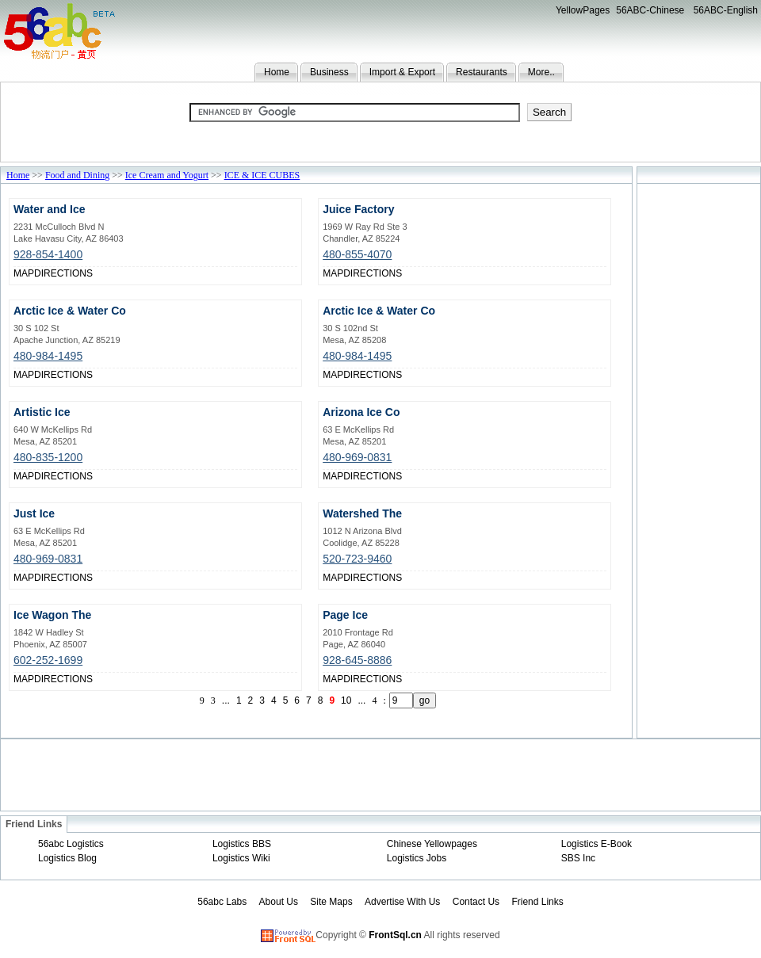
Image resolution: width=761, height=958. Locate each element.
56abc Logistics (71, 843)
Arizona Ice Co (361, 412)
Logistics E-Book (596, 843)
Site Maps (331, 901)
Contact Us (476, 901)
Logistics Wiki (241, 858)
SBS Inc (578, 858)
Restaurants (481, 72)
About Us (278, 901)
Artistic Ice (42, 412)
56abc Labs (222, 901)
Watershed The (362, 513)
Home (276, 72)
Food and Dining (77, 175)
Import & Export (402, 72)
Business (329, 72)
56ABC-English (726, 10)
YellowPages (583, 10)
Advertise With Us (402, 901)
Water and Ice (49, 209)
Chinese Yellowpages (432, 843)
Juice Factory (358, 209)
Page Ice (345, 615)
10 (346, 700)
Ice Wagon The (52, 615)
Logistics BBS (241, 843)
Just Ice (34, 513)
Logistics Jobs (416, 858)
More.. (541, 72)
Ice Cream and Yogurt (166, 175)
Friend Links (537, 901)
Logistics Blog (67, 858)
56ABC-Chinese (650, 10)
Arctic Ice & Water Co (69, 310)
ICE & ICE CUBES (262, 175)
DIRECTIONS (63, 273)
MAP (23, 273)
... (226, 700)
